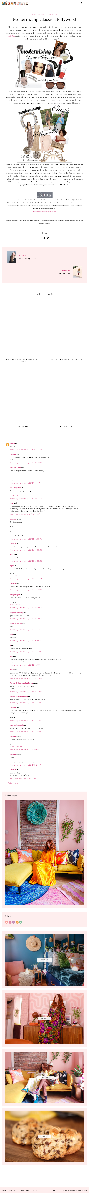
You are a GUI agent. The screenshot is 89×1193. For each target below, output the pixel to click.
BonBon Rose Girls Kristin (19, 696)
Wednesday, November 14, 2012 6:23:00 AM (26, 550)
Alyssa (12, 566)
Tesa (11, 634)
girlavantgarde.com (16, 746)
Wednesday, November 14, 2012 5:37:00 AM (26, 539)
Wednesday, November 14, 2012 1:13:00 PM (25, 630)
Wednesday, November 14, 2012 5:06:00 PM (26, 691)
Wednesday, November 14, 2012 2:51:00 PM (25, 665)
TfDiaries (74, 1190)
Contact (12, 1190)
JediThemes (84, 1190)
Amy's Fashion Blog (16, 612)
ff (10, 645)
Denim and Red (66, 426)
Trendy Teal (14, 495)
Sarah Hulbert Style (17, 725)
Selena (12, 443)
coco (11, 555)
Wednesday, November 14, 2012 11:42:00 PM (26, 765)
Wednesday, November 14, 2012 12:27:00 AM (26, 449)
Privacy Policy (24, 1190)
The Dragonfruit (15, 488)
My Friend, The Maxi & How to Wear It (66, 359)
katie (11, 503)
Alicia (12, 670)
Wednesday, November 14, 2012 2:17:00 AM (25, 514)
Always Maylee (15, 594)
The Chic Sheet (15, 467)
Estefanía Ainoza (16, 623)
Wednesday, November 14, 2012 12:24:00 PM (26, 608)
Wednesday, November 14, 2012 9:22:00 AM (26, 561)
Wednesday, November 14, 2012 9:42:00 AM (26, 579)
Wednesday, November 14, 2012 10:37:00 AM (26, 590)
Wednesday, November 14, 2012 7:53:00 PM (25, 731)
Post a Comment (13, 783)
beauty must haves (38, 15)
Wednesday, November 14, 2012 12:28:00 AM (26, 463)
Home (4, 1190)
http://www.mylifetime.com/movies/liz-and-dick (44, 211)
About (35, 1190)
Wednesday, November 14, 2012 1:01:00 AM (25, 483)
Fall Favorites (23, 426)
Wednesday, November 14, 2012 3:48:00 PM (26, 678)
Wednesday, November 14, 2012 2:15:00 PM (25, 641)
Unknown (13, 454)
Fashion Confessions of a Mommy (21, 683)
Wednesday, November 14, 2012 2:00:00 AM (26, 498)
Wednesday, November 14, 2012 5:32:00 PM (25, 702)
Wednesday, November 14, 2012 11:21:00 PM (26, 749)
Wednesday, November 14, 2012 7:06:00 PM (25, 720)
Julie (11, 656)
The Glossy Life (15, 576)
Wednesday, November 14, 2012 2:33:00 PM (25, 652)
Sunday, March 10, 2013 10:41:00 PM (23, 778)
